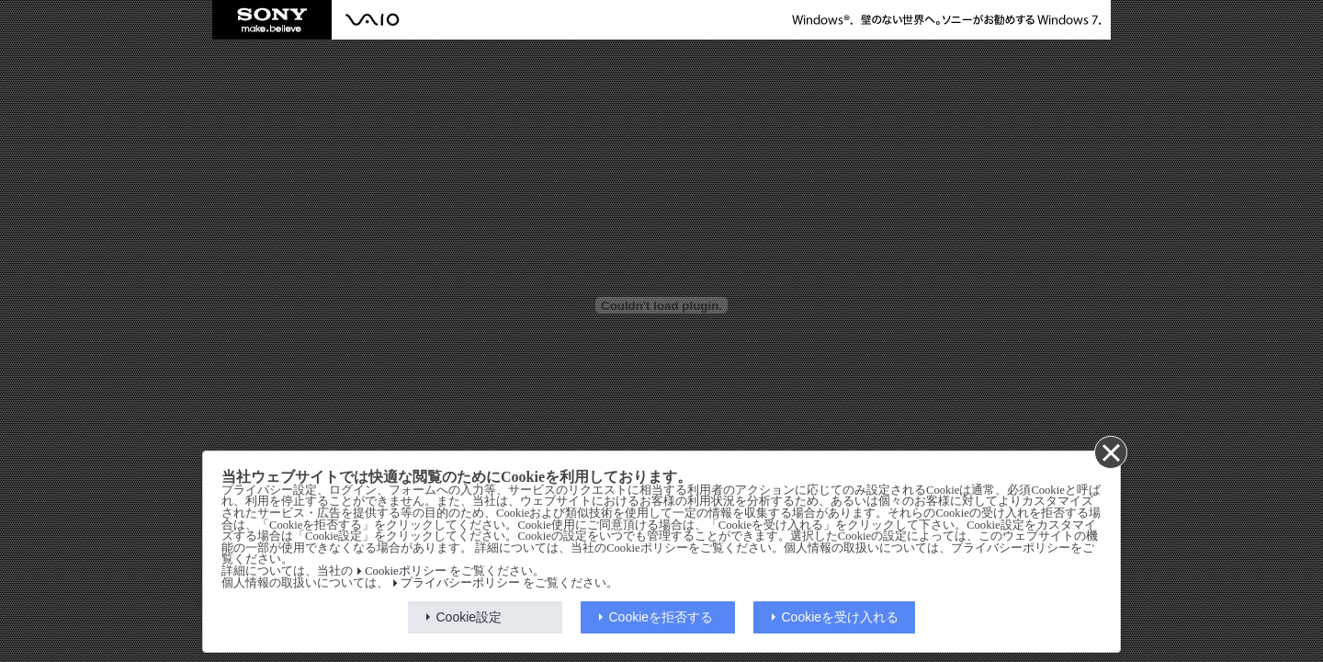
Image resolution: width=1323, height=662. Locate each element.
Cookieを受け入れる (840, 617)
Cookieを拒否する (661, 617)
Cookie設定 (469, 617)
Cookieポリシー (405, 571)
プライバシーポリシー (460, 582)
